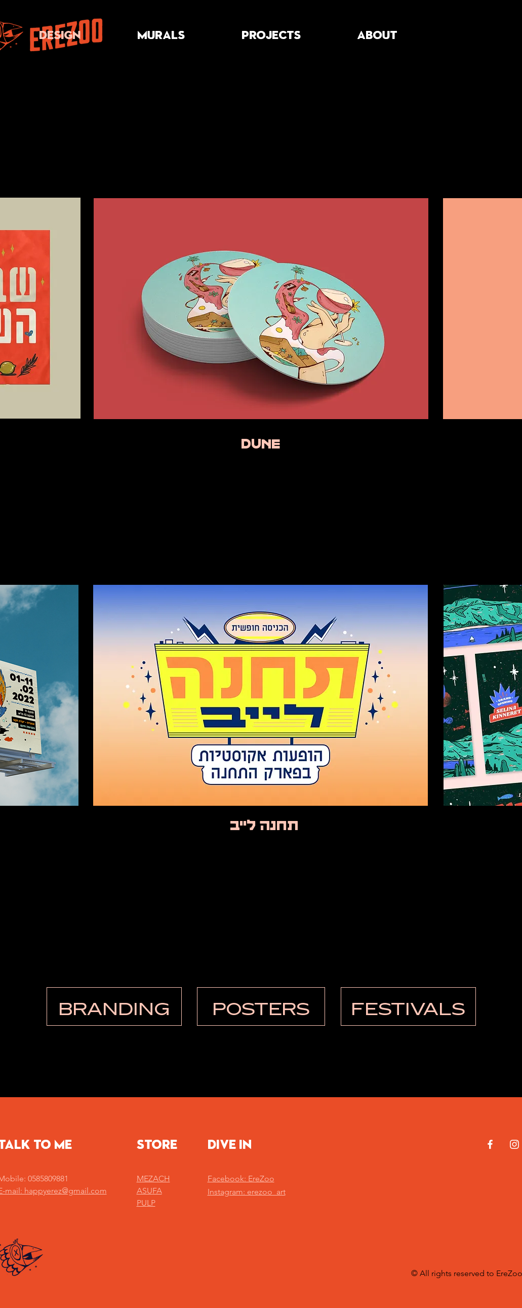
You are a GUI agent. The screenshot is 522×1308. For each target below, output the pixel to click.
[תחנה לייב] (264, 826)
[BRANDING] (114, 1006)
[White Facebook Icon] (490, 1144)
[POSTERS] (261, 1006)
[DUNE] (261, 444)
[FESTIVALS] (408, 1006)
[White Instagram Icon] (514, 1144)
